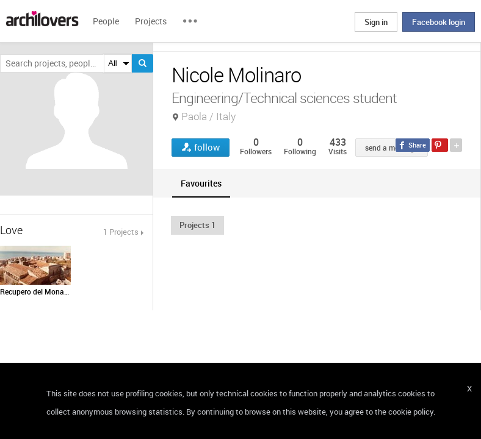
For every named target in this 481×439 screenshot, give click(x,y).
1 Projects (121, 232)
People (106, 21)
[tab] (201, 183)
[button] (197, 225)
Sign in (376, 21)
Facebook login (438, 21)
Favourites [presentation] (201, 183)
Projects (151, 21)
